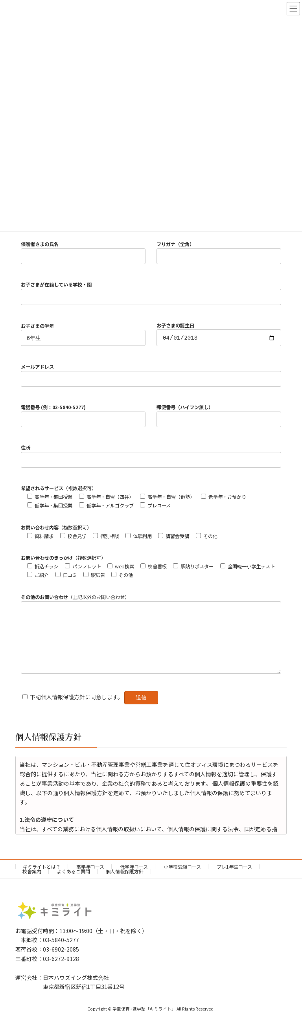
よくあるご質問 (73, 884)
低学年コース (134, 879)
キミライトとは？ (42, 879)
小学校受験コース (182, 879)
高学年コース (90, 879)
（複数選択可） (58, 489)
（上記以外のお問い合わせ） (75, 598)
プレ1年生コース (234, 879)
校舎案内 (31, 884)
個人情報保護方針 (125, 884)
